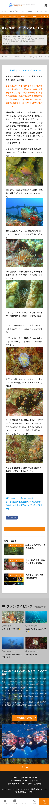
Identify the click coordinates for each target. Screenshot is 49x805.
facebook (15, 801)
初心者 (25, 41)
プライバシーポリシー (18, 780)
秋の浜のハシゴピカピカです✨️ (35, 630)
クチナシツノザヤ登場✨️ (11, 629)
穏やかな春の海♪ (31, 654)
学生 (33, 41)
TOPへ (44, 801)
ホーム (4, 11)
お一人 (7, 39)
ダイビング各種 (26, 11)
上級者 (7, 41)
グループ (21, 39)
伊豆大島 (19, 41)
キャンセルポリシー (28, 777)
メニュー (24, 801)
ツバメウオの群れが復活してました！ (12, 655)
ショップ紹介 (14, 11)
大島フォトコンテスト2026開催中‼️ (35, 576)
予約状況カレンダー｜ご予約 (19, 783)
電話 (34, 801)
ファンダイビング (26, 36)
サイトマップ (35, 780)
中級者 (13, 41)
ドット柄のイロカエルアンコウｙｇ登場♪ (35, 561)
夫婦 (30, 41)
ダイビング (28, 39)
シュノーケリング (41, 11)
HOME (6, 57)
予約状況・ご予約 (24, 718)
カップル (14, 39)
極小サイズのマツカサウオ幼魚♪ (35, 546)
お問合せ (37, 783)
